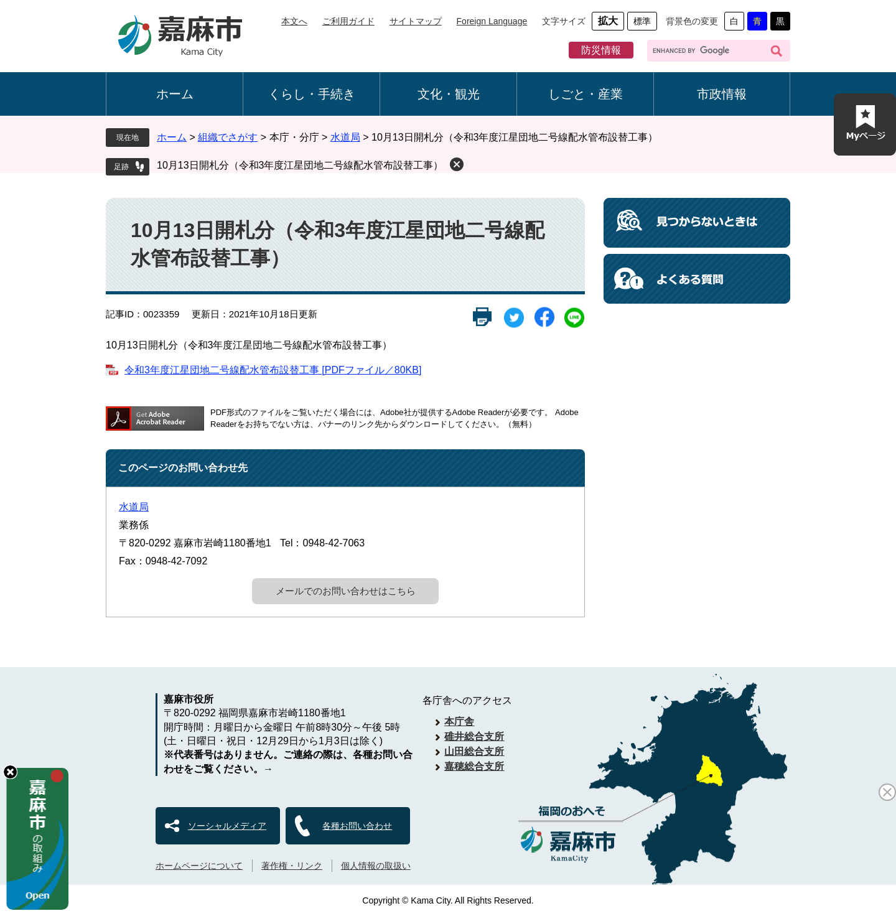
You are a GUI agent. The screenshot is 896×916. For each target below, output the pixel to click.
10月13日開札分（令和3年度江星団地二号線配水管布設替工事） (300, 165)
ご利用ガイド (348, 21)
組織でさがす (228, 137)
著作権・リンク (291, 866)
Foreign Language (492, 21)
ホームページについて (199, 866)
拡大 (608, 21)
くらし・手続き (311, 94)
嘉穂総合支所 (474, 766)
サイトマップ (416, 21)
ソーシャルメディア (227, 826)
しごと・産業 (585, 94)
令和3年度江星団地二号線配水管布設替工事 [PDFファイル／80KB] (272, 370)
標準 (642, 21)
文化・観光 (449, 94)
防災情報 (601, 50)
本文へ (294, 21)
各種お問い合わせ (357, 826)
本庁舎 (459, 721)
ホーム (175, 94)
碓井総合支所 (474, 736)
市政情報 (722, 94)
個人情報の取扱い (376, 866)
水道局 (345, 137)
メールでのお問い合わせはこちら (346, 591)
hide (10, 772)
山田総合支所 (474, 751)
